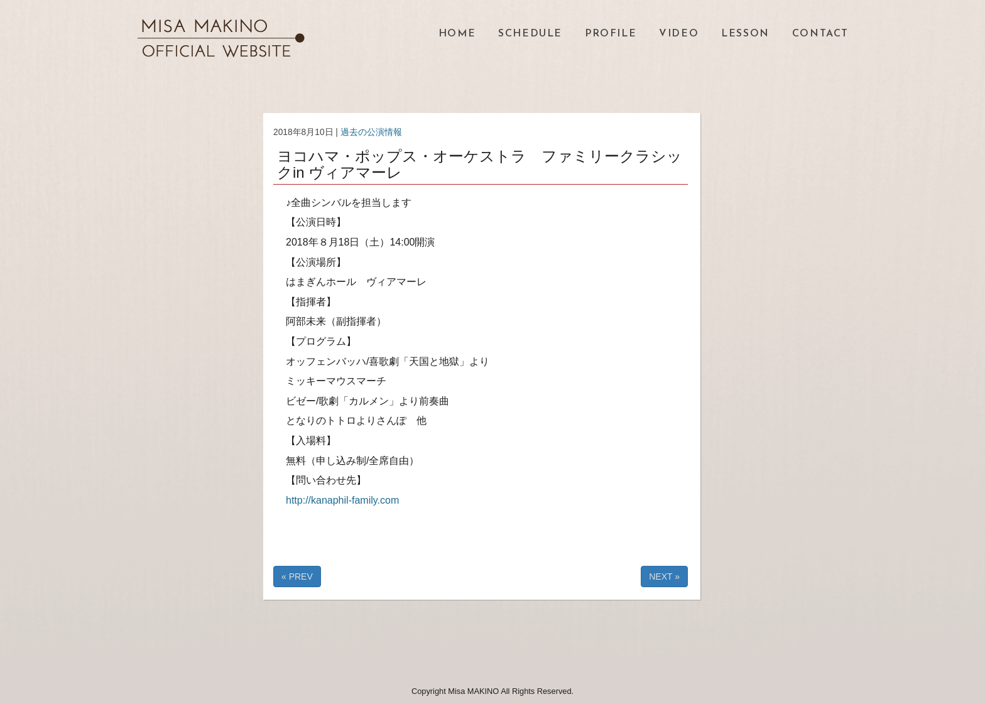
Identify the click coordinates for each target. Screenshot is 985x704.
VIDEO (679, 34)
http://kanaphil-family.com (342, 500)
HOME (457, 34)
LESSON (745, 34)
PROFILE (610, 34)
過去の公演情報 (371, 132)
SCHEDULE (530, 34)
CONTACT (820, 34)
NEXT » (664, 576)
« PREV (297, 576)
